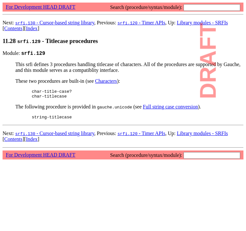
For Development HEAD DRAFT (40, 7)
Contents (13, 28)
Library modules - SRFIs (202, 137)
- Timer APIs (141, 22)
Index (31, 28)
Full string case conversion (170, 109)
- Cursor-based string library (54, 22)
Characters (106, 82)
